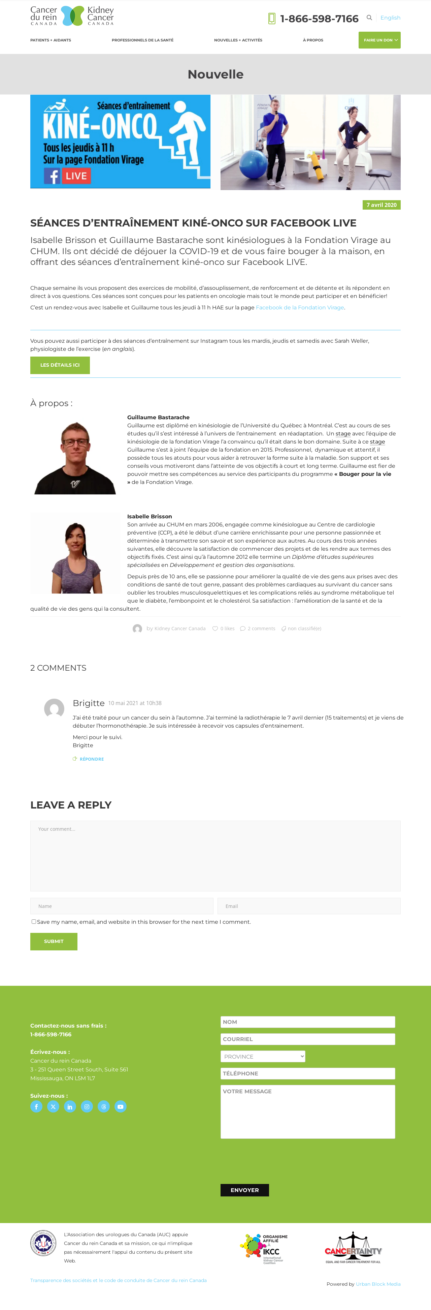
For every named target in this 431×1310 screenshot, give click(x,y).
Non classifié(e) (304, 628)
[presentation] (272, 1160)
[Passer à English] (390, 17)
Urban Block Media (378, 1284)
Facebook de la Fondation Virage (300, 307)
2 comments (257, 628)
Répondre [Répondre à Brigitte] (92, 759)
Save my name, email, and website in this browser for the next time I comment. (144, 922)
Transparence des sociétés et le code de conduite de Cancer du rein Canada (118, 1280)
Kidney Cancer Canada (180, 628)
